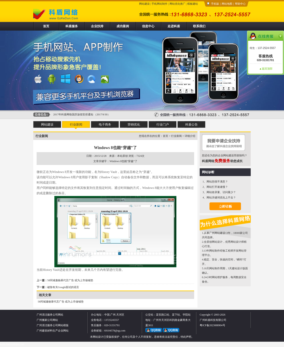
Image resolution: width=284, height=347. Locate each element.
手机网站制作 (160, 3)
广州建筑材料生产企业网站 (53, 330)
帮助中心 (240, 3)
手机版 (215, 3)
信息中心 (148, 26)
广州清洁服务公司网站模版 (53, 325)
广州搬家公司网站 (47, 320)
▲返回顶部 (265, 68)
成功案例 (122, 26)
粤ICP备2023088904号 (212, 325)
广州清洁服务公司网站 (50, 314)
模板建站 (192, 3)
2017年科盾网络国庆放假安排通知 (73, 114)
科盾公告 (191, 124)
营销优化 (134, 124)
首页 (46, 26)
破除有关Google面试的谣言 (63, 287)
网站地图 (227, 3)
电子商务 (105, 124)
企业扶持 (97, 26)
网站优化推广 (177, 3)
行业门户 (162, 124)
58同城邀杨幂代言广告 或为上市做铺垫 (70, 280)
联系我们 (199, 26)
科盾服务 (71, 26)
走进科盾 (174, 26)
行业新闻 (76, 124)
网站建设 (144, 3)
